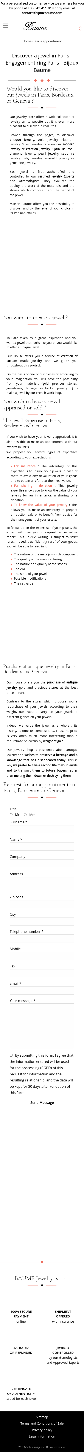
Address (16, 874)
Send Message (42, 1102)
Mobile (15, 948)
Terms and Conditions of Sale (42, 1423)
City (13, 914)
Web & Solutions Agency (31, 1447)
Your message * (22, 1000)
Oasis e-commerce (56, 1447)
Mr (17, 814)
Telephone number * (27, 931)
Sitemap (42, 1417)
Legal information (42, 1436)
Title (13, 809)
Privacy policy (42, 1430)
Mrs (32, 814)
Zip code (16, 897)
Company (17, 856)
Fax (12, 966)
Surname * (18, 822)
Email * (15, 983)
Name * (16, 839)
